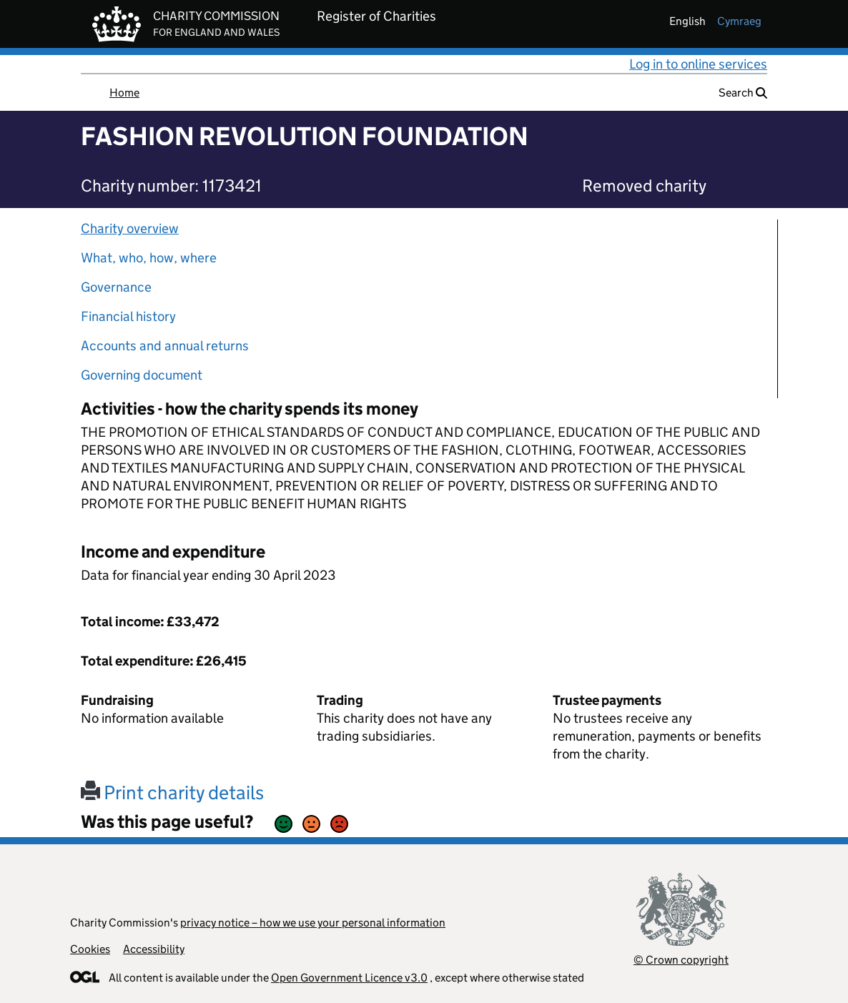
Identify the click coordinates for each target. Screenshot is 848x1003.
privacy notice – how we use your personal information (312, 922)
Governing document (141, 375)
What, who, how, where (149, 257)
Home (124, 92)
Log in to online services (698, 64)
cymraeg (739, 21)
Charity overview (130, 228)
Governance (116, 287)
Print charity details (172, 792)
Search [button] (743, 92)
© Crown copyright (681, 960)
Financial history (128, 316)
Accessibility (153, 949)
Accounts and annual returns (165, 345)
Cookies (90, 949)
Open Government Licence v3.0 (349, 977)
